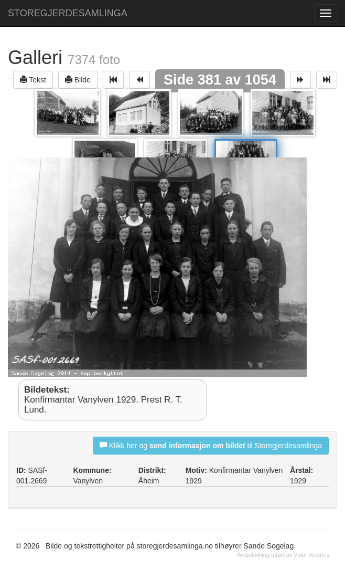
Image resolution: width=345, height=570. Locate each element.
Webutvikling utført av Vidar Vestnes (283, 555)
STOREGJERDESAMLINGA (67, 13)
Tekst (33, 79)
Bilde (78, 79)
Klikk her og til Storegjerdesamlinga (211, 445)
